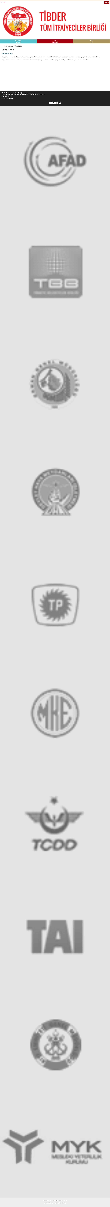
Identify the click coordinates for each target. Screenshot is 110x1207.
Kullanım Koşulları (47, 1200)
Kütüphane (10, 46)
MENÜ (107, 2)
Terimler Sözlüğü (18, 46)
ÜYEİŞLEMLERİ (55, 41)
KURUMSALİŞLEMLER (18, 41)
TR (1, 2)
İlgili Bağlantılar (56, 1200)
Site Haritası (64, 1200)
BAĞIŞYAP (91, 41)
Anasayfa (4, 46)
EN (4, 2)
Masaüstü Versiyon (62, 1203)
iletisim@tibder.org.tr (9, 98)
